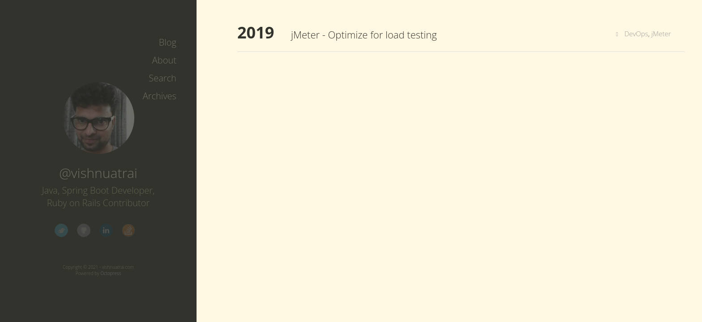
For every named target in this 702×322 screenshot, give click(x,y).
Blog (167, 42)
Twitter (61, 230)
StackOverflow (128, 230)
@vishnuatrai (98, 173)
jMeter (661, 33)
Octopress (110, 273)
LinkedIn (106, 230)
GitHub (83, 230)
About (164, 60)
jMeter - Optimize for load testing (364, 34)
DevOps (636, 33)
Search (162, 78)
